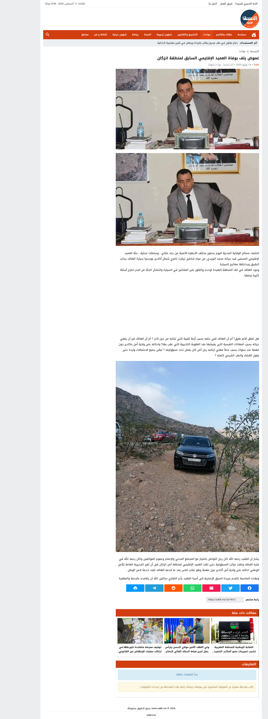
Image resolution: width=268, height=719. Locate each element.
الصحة (130, 34)
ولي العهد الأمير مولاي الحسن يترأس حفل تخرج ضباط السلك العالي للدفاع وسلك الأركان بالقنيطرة (170, 651)
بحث (30, 34)
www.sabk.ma (142, 708)
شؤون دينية (102, 34)
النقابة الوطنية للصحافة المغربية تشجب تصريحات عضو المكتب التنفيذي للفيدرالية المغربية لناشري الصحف (217, 651)
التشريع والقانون (170, 34)
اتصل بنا (196, 3)
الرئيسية (236, 34)
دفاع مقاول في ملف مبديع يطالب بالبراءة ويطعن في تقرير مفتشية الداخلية (180, 43)
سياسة (224, 34)
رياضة (118, 34)
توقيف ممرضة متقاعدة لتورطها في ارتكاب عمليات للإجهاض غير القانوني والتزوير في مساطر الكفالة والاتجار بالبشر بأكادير (123, 653)
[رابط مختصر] (208, 600)
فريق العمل (209, 3)
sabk (239, 64)
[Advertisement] (170, 307)
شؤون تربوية (147, 34)
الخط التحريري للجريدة (229, 3)
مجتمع (67, 34)
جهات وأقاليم (207, 34)
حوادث (190, 34)
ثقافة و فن (83, 34)
